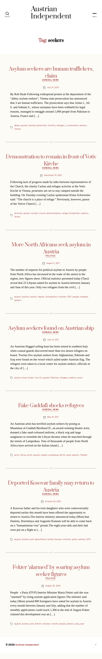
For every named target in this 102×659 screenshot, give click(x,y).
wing (79, 630)
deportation (41, 542)
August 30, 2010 (53, 592)
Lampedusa (54, 457)
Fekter (39, 630)
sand (70, 457)
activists (18, 214)
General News (51, 81)
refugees (61, 126)
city (37, 379)
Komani (59, 542)
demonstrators (54, 214)
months (52, 126)
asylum (24, 126)
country (34, 298)
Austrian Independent (27, 651)
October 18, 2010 (53, 504)
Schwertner (75, 126)
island (44, 457)
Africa (23, 457)
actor (17, 457)
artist (30, 457)
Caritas (34, 214)
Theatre (86, 457)
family (51, 542)
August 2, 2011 (53, 264)
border (31, 379)
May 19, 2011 (53, 419)
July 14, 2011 (53, 341)
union (82, 379)
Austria (32, 126)
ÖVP (71, 298)
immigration (53, 298)
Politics (51, 257)
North (64, 457)
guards (47, 379)
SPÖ (16, 545)
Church (42, 214)
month (56, 630)
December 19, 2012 (53, 176)
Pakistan (55, 379)
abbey (17, 126)
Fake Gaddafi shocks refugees (51, 407)
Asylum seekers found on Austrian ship (51, 329)
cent (32, 542)
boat (24, 379)
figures (42, 298)
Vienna (17, 129)
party (76, 542)
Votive (17, 217)
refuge (66, 214)
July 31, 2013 (53, 88)
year (84, 630)
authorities (42, 126)
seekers (86, 126)
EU (41, 379)
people (77, 298)
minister (64, 298)
